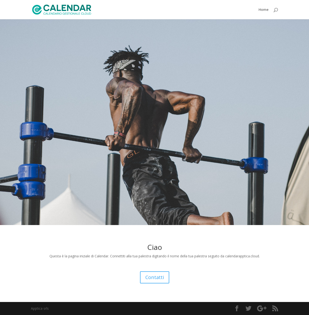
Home (263, 10)
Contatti (154, 277)
